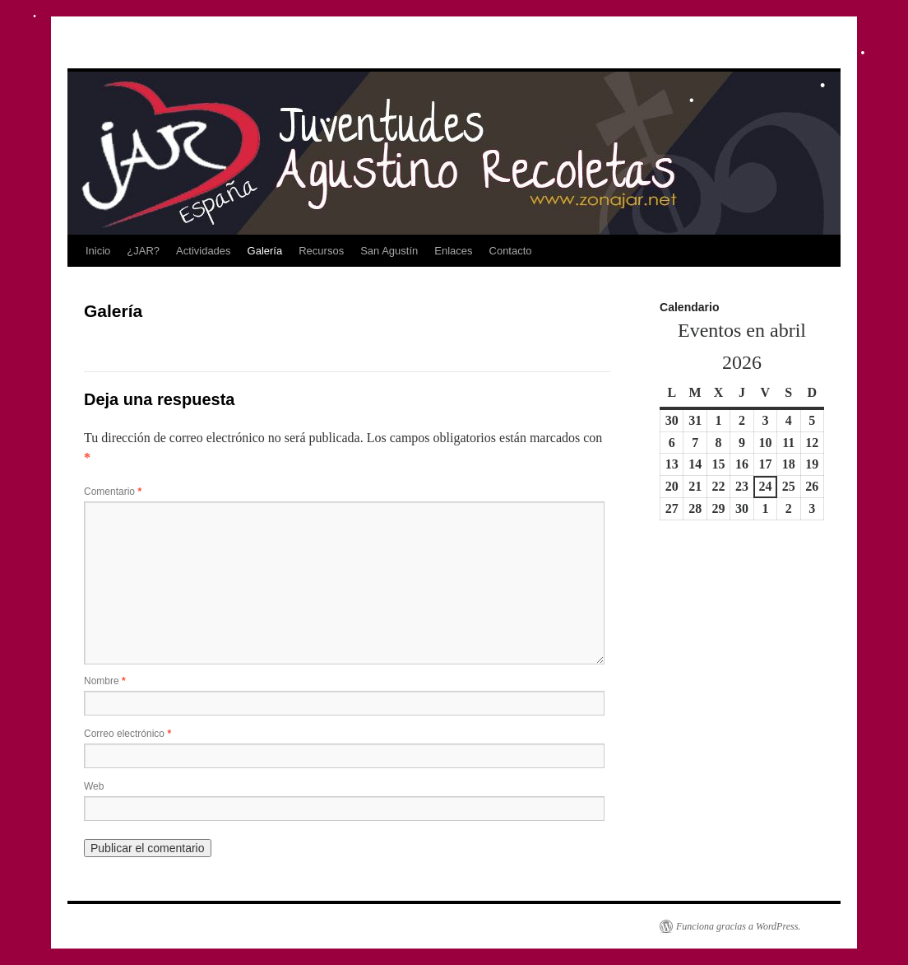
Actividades (203, 251)
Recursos (321, 251)
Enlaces (453, 251)
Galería (265, 251)
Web (94, 786)
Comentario (112, 491)
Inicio (98, 251)
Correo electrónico (127, 733)
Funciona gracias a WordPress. (738, 926)
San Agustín (389, 251)
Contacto (510, 251)
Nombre (105, 681)
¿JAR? (143, 251)
